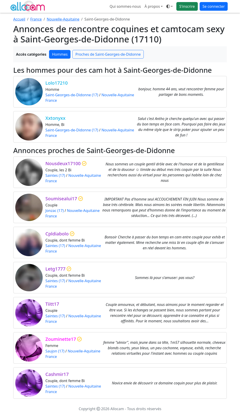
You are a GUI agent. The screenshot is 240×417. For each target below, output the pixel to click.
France (36, 19)
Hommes (60, 54)
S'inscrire (187, 6)
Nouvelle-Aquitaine (63, 19)
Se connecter (214, 6)
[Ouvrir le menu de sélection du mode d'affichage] (169, 6)
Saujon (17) (54, 351)
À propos (152, 6)
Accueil (19, 19)
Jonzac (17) (54, 210)
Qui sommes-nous (125, 6)
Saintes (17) (55, 175)
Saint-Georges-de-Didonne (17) (71, 94)
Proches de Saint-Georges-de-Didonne (108, 54)
